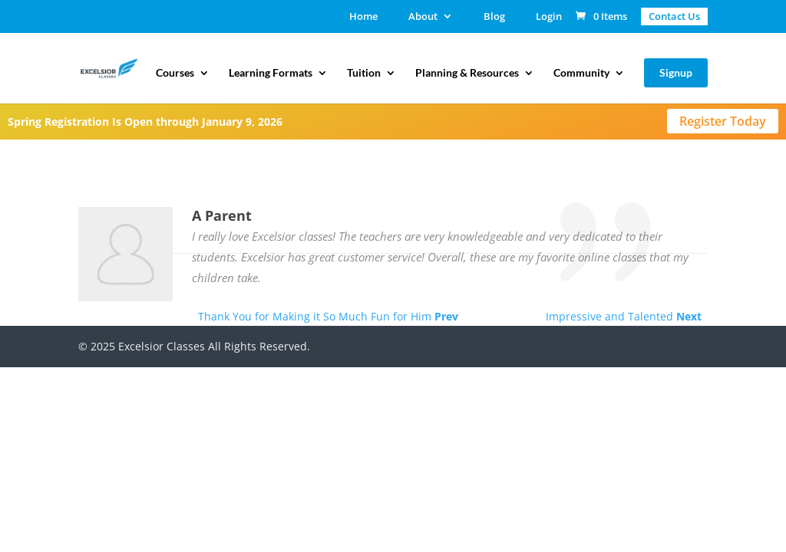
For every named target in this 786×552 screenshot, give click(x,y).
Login (549, 17)
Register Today (722, 121)
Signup (675, 72)
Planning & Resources (467, 73)
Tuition (364, 73)
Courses (175, 73)
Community (581, 73)
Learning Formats (270, 73)
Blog (494, 17)
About (423, 17)
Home (363, 17)
